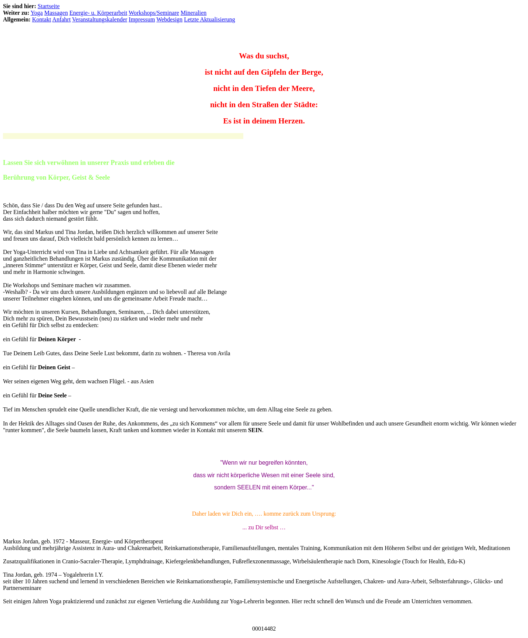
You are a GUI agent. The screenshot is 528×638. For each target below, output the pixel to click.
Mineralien (193, 13)
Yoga (37, 13)
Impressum (142, 19)
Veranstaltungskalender (99, 19)
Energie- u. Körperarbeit (99, 13)
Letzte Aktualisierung (209, 19)
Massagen (56, 13)
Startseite (49, 6)
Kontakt (41, 19)
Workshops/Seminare (154, 13)
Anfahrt (61, 19)
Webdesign (169, 19)
